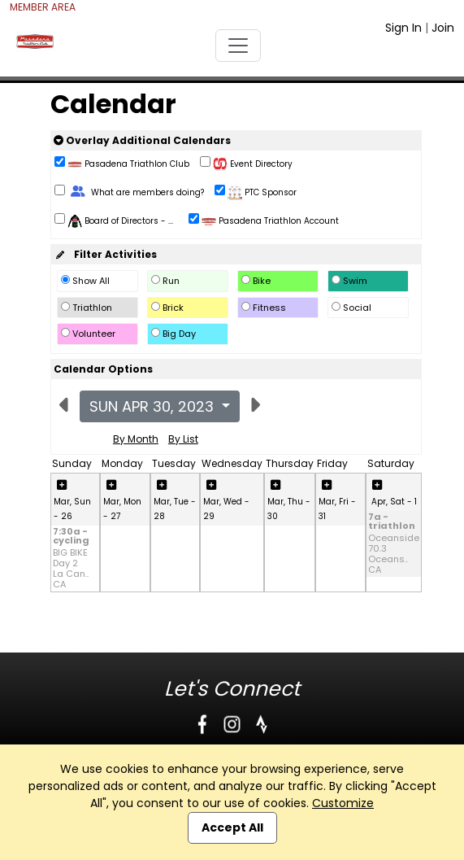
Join (442, 28)
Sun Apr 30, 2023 (153, 406)
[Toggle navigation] (238, 45)
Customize (343, 803)
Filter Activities (105, 254)
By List (183, 439)
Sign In (403, 28)
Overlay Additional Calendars (142, 140)
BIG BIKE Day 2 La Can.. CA (71, 569)
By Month (135, 439)
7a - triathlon (391, 522)
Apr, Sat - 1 (394, 501)
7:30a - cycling (71, 537)
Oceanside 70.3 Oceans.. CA (393, 554)
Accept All (232, 827)
